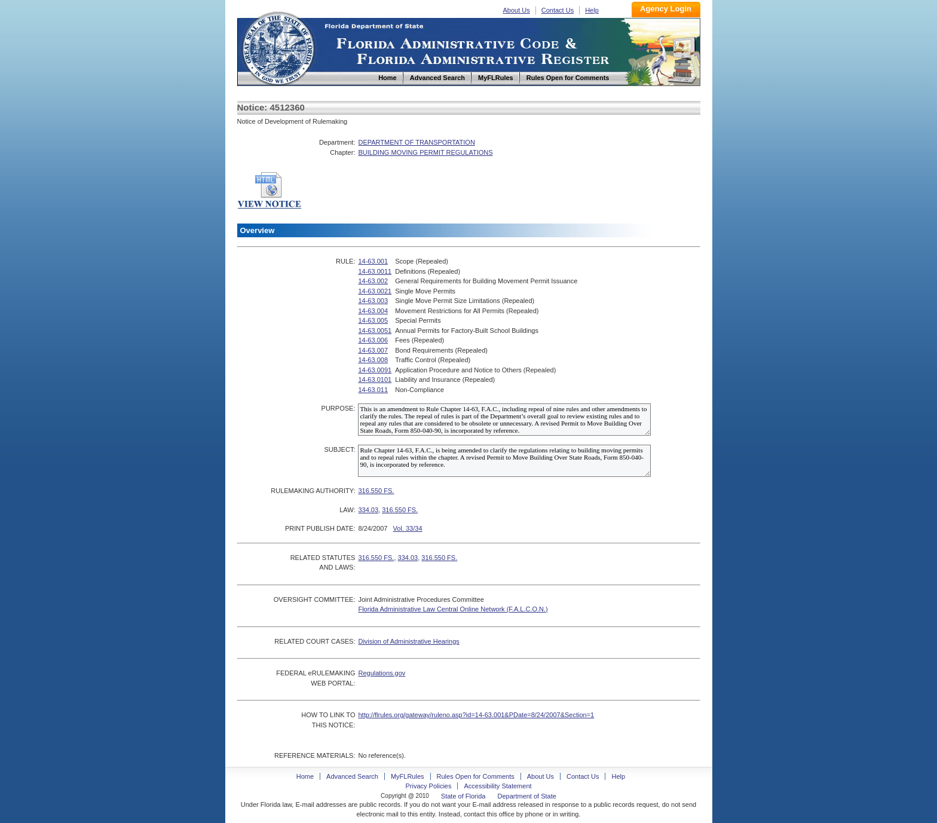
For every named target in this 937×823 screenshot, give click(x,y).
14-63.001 (373, 261)
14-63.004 (373, 310)
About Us (516, 10)
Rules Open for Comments (476, 776)
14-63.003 (373, 300)
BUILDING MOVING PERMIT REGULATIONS (425, 152)
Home (278, 47)
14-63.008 (373, 359)
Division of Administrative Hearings (408, 641)
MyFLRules (407, 776)
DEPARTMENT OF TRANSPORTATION (416, 142)
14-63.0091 (374, 370)
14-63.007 (373, 350)
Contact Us (557, 10)
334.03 (368, 509)
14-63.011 (373, 389)
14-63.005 (373, 320)
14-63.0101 (374, 379)
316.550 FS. (376, 490)
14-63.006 (373, 340)
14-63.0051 (374, 330)
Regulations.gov (381, 673)
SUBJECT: (339, 449)
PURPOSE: (338, 408)
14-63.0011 (374, 271)
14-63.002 (373, 280)
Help (592, 10)
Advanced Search (352, 776)
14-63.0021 (374, 291)
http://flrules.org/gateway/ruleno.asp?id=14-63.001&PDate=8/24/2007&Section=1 (476, 714)
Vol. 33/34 (407, 528)
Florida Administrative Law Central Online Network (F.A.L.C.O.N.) (452, 609)
